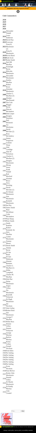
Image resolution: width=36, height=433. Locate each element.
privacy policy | (18, 430)
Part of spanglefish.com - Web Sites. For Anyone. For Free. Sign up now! (17, 426)
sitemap (5, 430)
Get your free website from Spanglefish (27, 1)
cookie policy (11, 430)
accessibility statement (27, 430)
